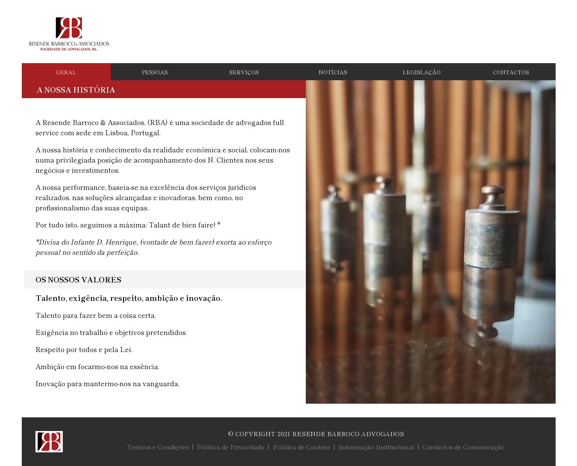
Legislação (422, 72)
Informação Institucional (376, 446)
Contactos (511, 72)
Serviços (244, 72)
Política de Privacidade (230, 446)
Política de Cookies (301, 446)
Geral (66, 72)
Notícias (333, 72)
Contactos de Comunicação (463, 446)
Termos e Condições (158, 446)
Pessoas (155, 72)
